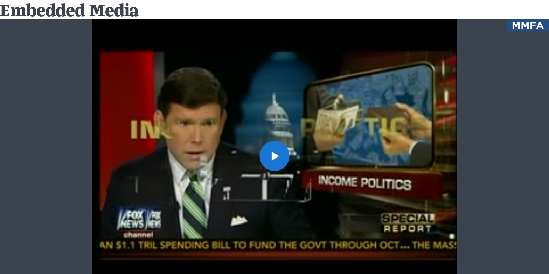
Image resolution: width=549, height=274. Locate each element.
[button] (274, 156)
